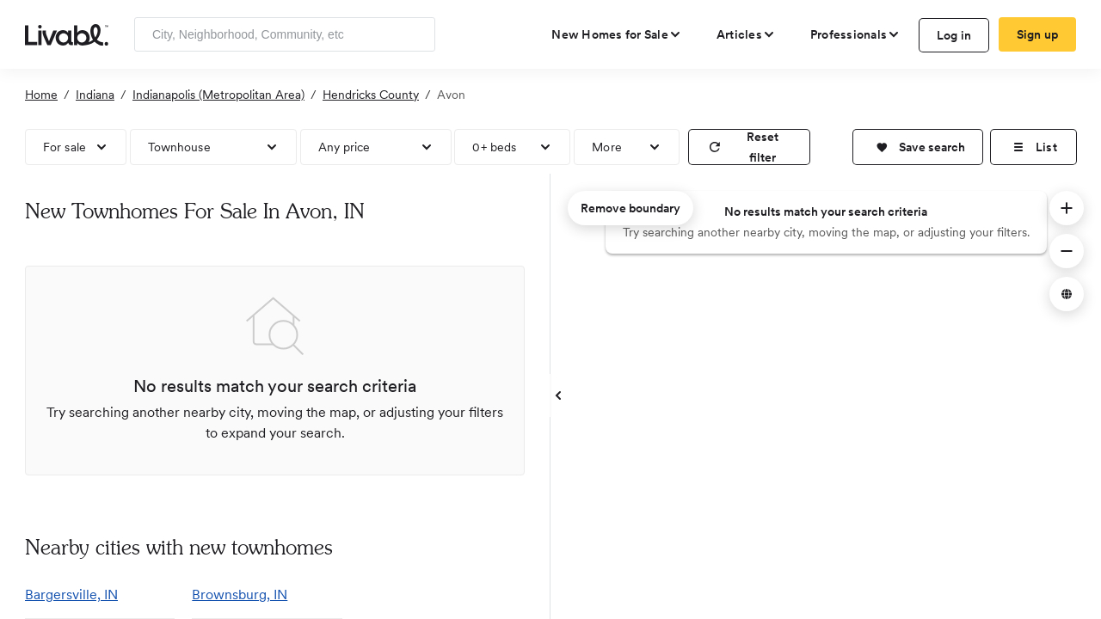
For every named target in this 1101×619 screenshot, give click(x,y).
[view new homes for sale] (616, 34)
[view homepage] (66, 33)
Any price (344, 147)
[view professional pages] (855, 34)
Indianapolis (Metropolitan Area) (218, 94)
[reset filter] (749, 147)
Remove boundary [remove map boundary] (630, 208)
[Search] (416, 34)
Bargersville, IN (71, 594)
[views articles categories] (746, 34)
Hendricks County (371, 94)
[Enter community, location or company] (284, 34)
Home (41, 94)
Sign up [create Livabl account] (1038, 34)
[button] (917, 147)
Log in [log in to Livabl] (954, 35)
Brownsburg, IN (239, 594)
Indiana (95, 94)
